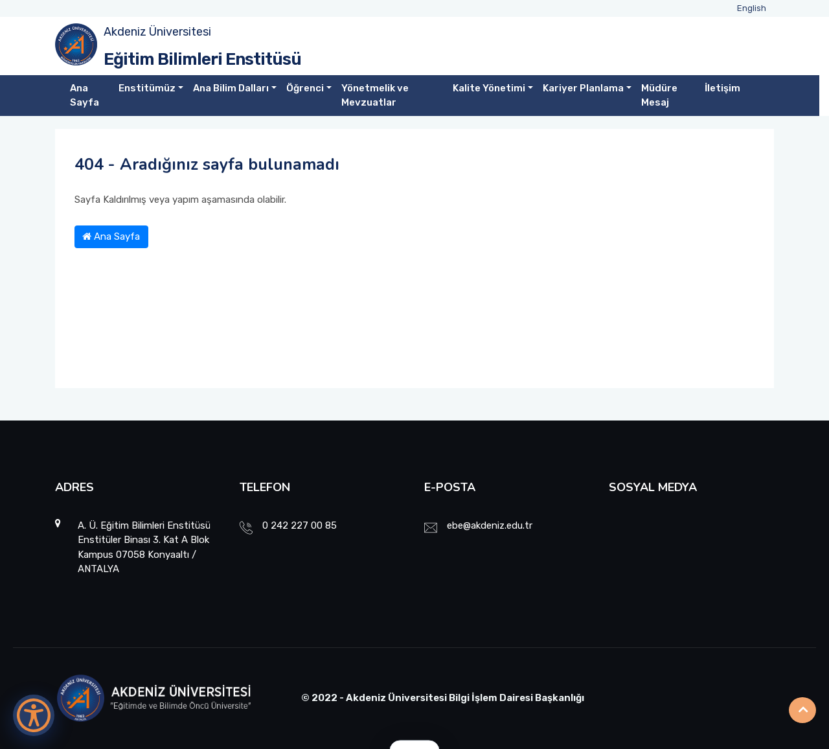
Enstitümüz (147, 88)
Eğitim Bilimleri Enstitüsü (202, 59)
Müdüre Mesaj (659, 95)
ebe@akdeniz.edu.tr (489, 525)
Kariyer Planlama (583, 88)
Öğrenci (305, 88)
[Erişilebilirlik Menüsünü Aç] (33, 715)
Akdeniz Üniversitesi (157, 32)
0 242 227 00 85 (299, 525)
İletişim (722, 88)
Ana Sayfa (84, 95)
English (751, 8)
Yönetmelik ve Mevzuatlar (375, 95)
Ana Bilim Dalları (231, 88)
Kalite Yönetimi (489, 88)
